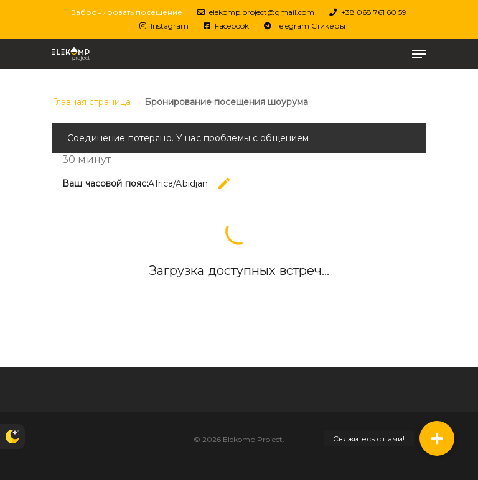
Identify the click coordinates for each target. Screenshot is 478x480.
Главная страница (91, 102)
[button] (436, 438)
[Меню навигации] (419, 54)
